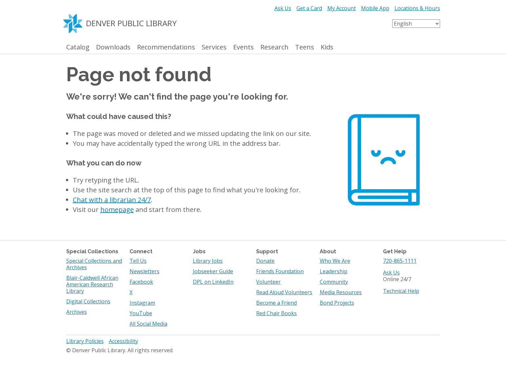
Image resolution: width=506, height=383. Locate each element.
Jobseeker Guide (213, 271)
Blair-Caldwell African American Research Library (92, 284)
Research (274, 47)
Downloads (113, 47)
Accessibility (123, 341)
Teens (304, 47)
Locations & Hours (417, 8)
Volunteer (268, 281)
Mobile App (375, 8)
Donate (265, 260)
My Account (341, 8)
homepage (117, 209)
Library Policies (85, 341)
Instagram (142, 302)
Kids (327, 47)
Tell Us (138, 260)
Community (334, 281)
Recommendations (166, 47)
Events (243, 47)
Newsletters (144, 271)
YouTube (141, 313)
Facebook (141, 281)
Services (214, 47)
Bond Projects (337, 302)
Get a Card (309, 8)
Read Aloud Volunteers (284, 292)
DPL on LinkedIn (213, 281)
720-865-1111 (399, 260)
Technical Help (401, 291)
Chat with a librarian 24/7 (112, 199)
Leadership (333, 271)
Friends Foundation (280, 271)
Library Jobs (208, 260)
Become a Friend (276, 302)
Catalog (78, 47)
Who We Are (335, 260)
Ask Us (282, 8)
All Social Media (148, 323)
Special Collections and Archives (94, 264)
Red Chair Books (276, 313)
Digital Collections (88, 301)
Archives (76, 312)
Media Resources (341, 292)
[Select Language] (416, 23)
